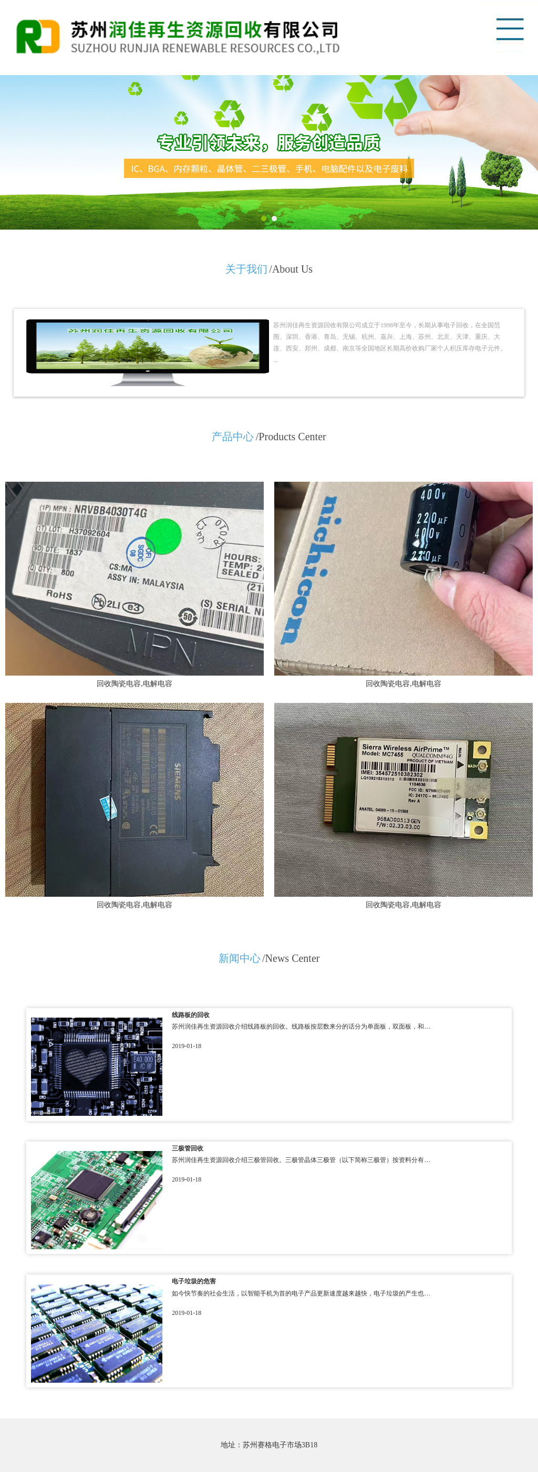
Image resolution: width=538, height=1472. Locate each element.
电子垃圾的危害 (194, 1281)
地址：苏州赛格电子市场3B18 (269, 1445)
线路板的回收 (191, 1015)
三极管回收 (187, 1148)
